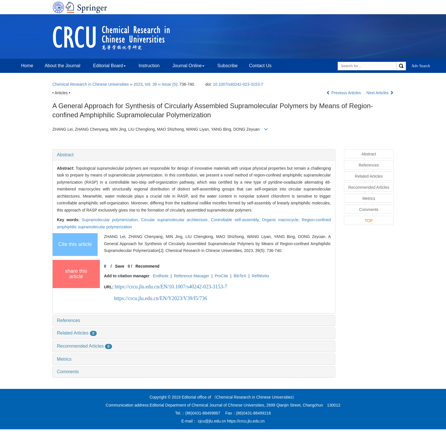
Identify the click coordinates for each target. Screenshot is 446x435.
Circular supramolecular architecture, (176, 219)
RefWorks (260, 276)
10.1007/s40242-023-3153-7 (238, 84)
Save (119, 266)
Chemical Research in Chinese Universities (90, 84)
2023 (138, 84)
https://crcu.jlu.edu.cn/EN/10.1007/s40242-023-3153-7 (171, 287)
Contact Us (260, 65)
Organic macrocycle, (282, 219)
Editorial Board (109, 65)
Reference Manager (191, 276)
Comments (68, 371)
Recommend (147, 266)
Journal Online (188, 65)
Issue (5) (169, 84)
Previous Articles (344, 93)
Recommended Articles (84, 346)
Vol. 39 (151, 84)
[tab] (194, 154)
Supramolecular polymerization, (111, 219)
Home (27, 65)
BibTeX (240, 276)
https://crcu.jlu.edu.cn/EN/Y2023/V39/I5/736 (160, 298)
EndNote (160, 276)
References (68, 320)
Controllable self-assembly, (236, 219)
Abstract (65, 154)
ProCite (221, 276)
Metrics (64, 359)
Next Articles (380, 93)
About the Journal (62, 65)
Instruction (149, 65)
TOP (369, 220)
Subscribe (227, 65)
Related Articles (77, 333)
